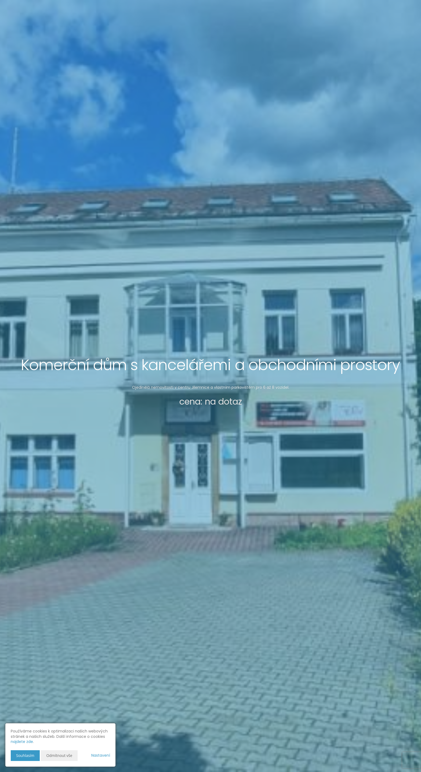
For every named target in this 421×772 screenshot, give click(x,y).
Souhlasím (25, 755)
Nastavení (100, 755)
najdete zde (22, 741)
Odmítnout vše (59, 755)
